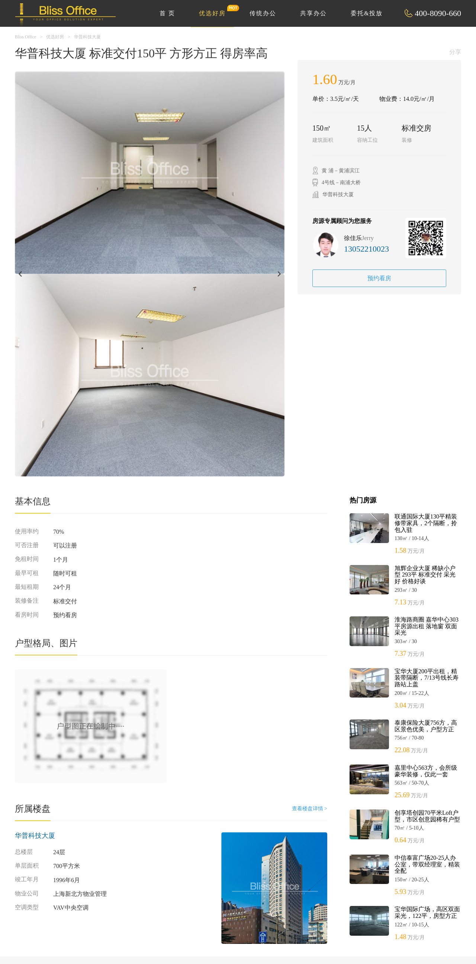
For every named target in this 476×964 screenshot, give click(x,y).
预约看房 (379, 278)
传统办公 (263, 13)
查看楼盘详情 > (309, 808)
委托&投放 (367, 13)
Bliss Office (25, 36)
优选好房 (216, 10)
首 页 (167, 13)
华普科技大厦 (87, 36)
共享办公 (313, 13)
